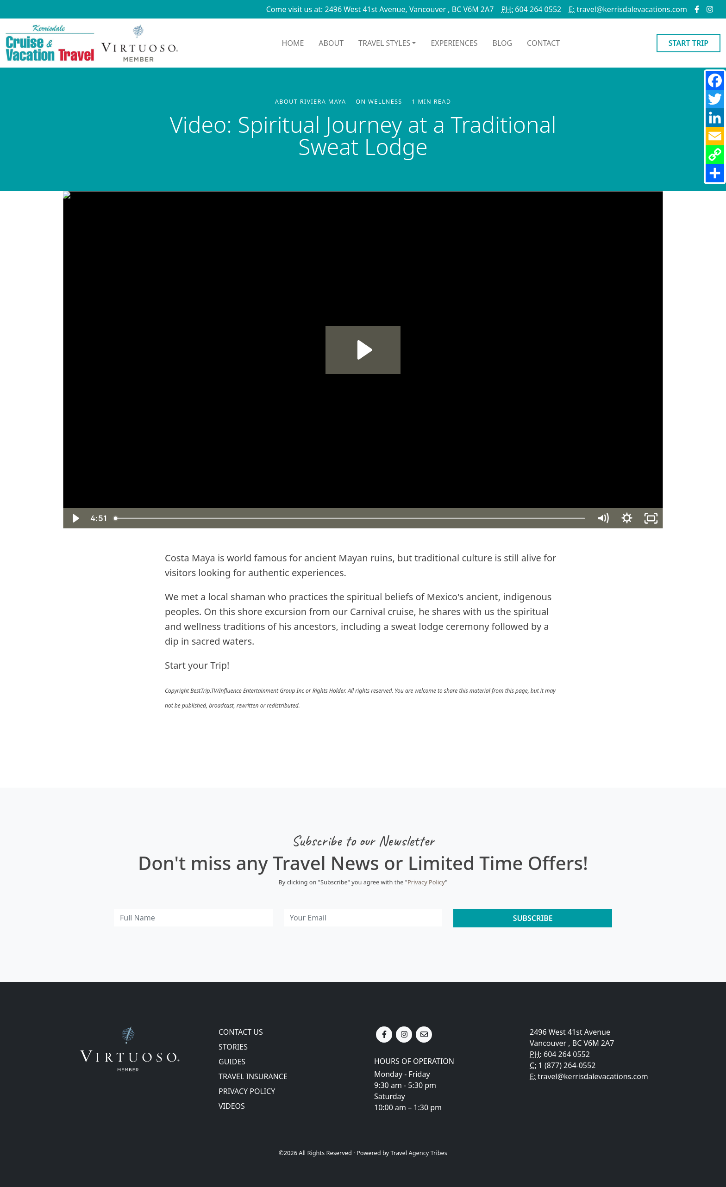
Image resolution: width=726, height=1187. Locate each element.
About (331, 43)
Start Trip (688, 43)
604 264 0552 (531, 9)
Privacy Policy (426, 882)
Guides (232, 1061)
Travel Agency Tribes (418, 1153)
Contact (543, 43)
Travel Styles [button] (384, 43)
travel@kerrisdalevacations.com (628, 9)
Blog (503, 43)
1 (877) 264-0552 (567, 1065)
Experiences (454, 43)
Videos (232, 1106)
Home (293, 43)
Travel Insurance (253, 1076)
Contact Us (241, 1032)
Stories (233, 1047)
